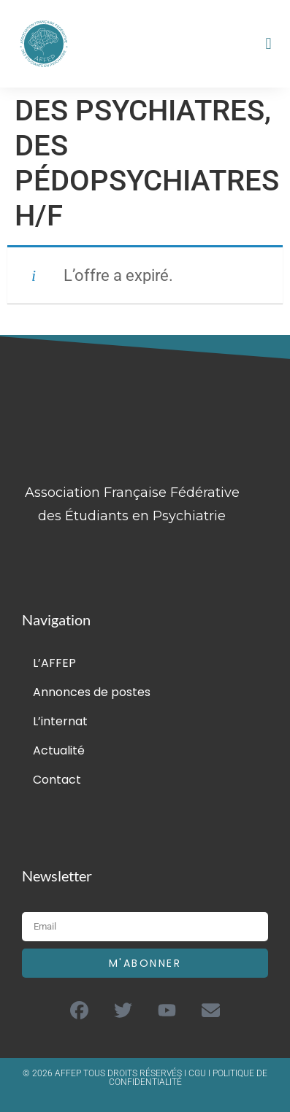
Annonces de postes (91, 692)
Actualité (59, 750)
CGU (198, 1073)
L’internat (60, 721)
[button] (268, 44)
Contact (57, 779)
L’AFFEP (54, 663)
